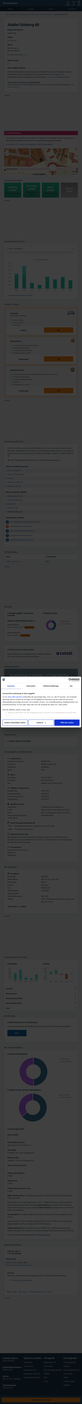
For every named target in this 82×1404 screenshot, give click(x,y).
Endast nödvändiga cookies (15, 722)
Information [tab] (30, 686)
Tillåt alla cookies (67, 722)
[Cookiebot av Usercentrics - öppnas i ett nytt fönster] (70, 679)
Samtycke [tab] (11, 686)
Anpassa (41, 722)
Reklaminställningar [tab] (51, 686)
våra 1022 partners (15, 697)
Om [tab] (71, 686)
